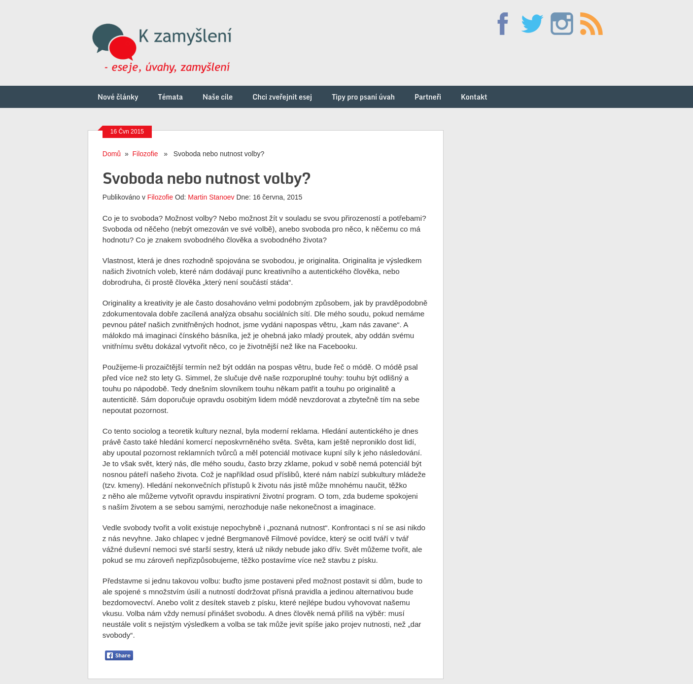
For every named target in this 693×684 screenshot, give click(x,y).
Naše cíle (218, 97)
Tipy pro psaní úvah (363, 97)
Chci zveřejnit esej (282, 97)
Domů (112, 154)
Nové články (118, 97)
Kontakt (474, 97)
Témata (170, 97)
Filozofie (145, 154)
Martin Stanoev (211, 197)
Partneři (428, 97)
